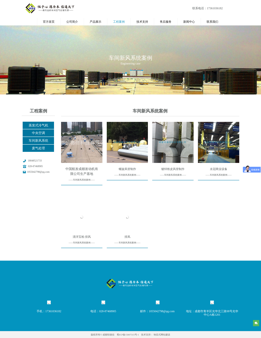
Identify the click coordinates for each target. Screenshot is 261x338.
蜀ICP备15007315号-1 (128, 334)
